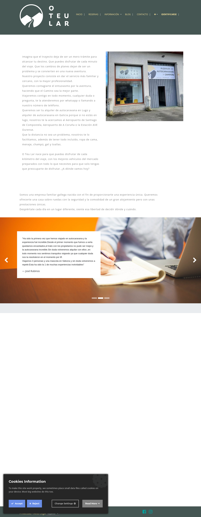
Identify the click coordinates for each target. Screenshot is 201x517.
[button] (156, 14)
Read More (91, 503)
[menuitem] (81, 14)
